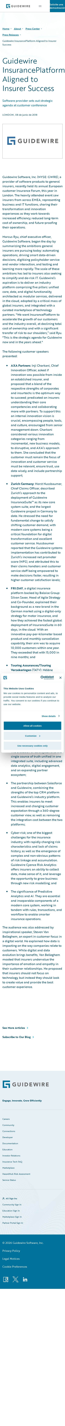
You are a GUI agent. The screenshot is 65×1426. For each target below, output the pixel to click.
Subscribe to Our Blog (16, 1037)
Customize (32, 735)
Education (7, 1149)
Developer (7, 1137)
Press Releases (10, 35)
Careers (6, 1119)
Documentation (10, 1143)
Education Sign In (11, 1210)
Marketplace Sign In (12, 1216)
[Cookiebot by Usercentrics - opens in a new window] (41, 678)
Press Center (33, 29)
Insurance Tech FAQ (12, 1161)
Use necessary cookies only (32, 745)
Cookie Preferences (14, 1267)
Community (8, 1125)
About (17, 29)
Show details (49, 716)
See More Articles (13, 1028)
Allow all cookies (32, 725)
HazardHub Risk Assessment (16, 1173)
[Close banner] (60, 678)
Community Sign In (11, 1204)
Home (5, 29)
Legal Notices (11, 1259)
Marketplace (8, 1167)
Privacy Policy (11, 1251)
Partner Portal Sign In (12, 1222)
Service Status (9, 1180)
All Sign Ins (11, 1198)
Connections (8, 1131)
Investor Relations (11, 1155)
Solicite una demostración (57, 6)
